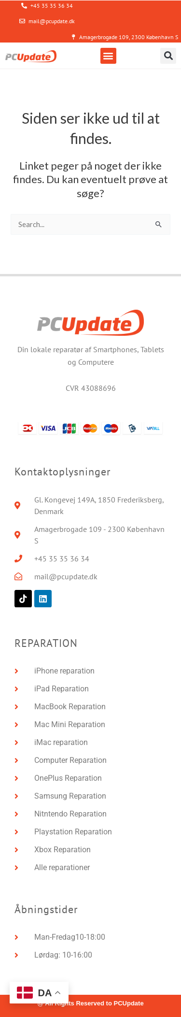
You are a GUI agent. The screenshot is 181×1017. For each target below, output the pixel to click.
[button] (108, 56)
